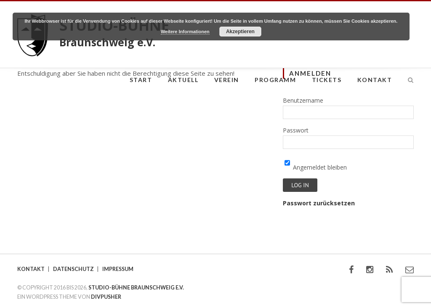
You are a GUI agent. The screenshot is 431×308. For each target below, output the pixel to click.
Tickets (327, 79)
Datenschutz (73, 269)
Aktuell (183, 79)
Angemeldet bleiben (316, 167)
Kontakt (374, 79)
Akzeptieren (240, 32)
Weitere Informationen (185, 31)
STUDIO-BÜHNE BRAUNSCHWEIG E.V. (136, 287)
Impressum (117, 269)
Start (141, 79)
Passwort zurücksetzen (319, 203)
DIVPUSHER (106, 297)
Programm (275, 79)
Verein (226, 79)
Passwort (296, 130)
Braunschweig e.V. (107, 42)
